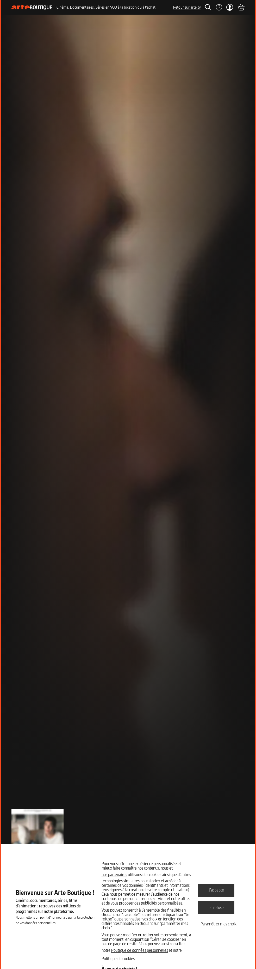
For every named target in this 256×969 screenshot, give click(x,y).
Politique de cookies (118, 958)
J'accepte (216, 890)
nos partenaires (114, 874)
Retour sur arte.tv (187, 7)
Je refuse (216, 907)
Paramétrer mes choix (218, 924)
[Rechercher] (208, 7)
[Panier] (241, 7)
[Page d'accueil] (31, 7)
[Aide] (218, 7)
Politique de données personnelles (139, 950)
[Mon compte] (229, 7)
